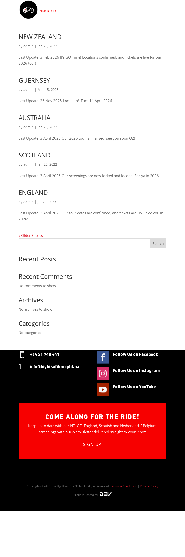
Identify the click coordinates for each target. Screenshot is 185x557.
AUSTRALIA (34, 117)
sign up (92, 444)
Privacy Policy (149, 486)
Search (158, 243)
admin (28, 46)
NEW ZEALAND (40, 36)
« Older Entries (31, 235)
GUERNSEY (34, 80)
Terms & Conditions (123, 486)
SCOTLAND (35, 155)
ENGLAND (33, 192)
